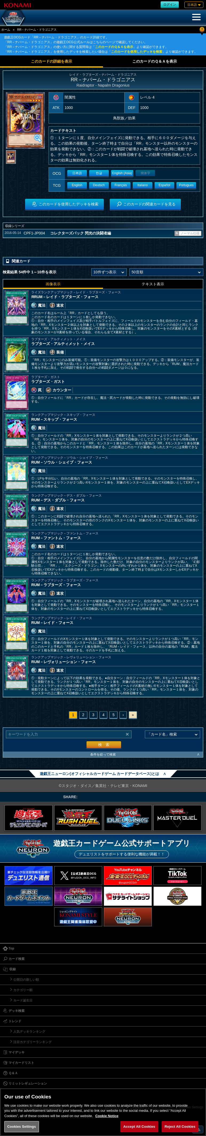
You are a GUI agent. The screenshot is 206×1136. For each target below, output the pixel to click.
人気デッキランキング (29, 1031)
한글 (99, 173)
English (77, 185)
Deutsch (99, 185)
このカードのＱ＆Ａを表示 (114, 47)
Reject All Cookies (180, 1127)
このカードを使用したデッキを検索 (136, 52)
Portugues (186, 185)
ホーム (5, 29)
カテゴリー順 (23, 990)
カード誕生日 (23, 1000)
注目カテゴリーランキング (32, 1042)
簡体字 (145, 173)
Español (164, 185)
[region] (103, 1112)
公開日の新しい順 (26, 979)
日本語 (77, 173)
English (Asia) (122, 173)
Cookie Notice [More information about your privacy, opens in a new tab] (106, 1116)
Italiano (142, 185)
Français (120, 185)
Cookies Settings (21, 1127)
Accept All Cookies (139, 1127)
